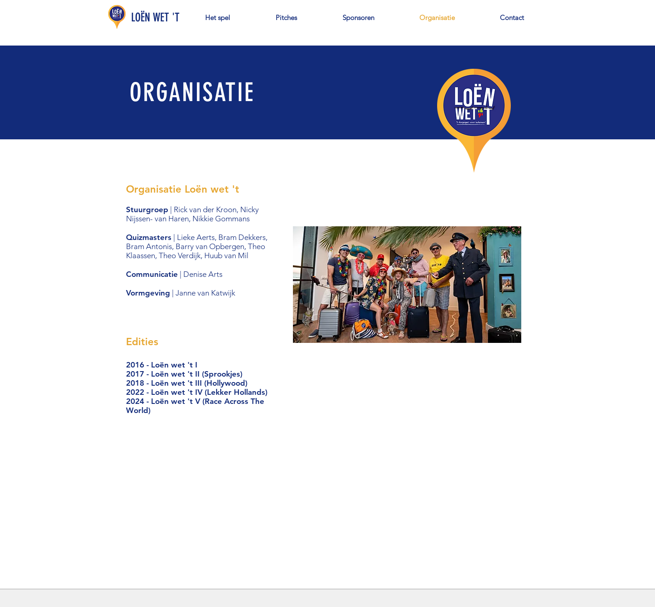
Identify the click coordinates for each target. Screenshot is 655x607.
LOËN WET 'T (155, 17)
